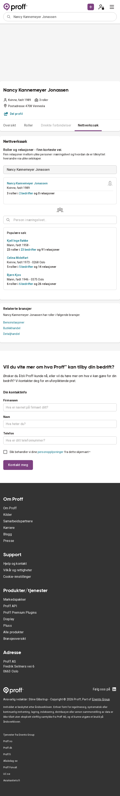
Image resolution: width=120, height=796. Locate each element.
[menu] (112, 7)
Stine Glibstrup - (39, 699)
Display (8, 619)
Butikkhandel (11, 328)
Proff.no (7, 741)
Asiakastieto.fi (11, 780)
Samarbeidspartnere (18, 521)
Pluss (7, 626)
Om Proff (10, 508)
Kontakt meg (18, 465)
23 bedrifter (28, 249)
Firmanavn (10, 400)
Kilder (7, 515)
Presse (8, 541)
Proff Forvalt (10, 767)
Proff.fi (7, 754)
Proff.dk (7, 747)
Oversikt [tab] (9, 125)
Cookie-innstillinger (17, 577)
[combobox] (63, 16)
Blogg (7, 534)
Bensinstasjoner (13, 322)
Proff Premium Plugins (20, 612)
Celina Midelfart (17, 257)
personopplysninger (50, 452)
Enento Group (101, 699)
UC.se (6, 774)
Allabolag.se (10, 760)
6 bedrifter (26, 284)
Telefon (8, 433)
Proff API (10, 606)
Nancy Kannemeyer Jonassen (27, 183)
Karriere (9, 528)
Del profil (13, 114)
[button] (90, 7)
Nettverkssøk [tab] (88, 125)
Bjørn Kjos (14, 275)
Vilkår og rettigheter (17, 570)
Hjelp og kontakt (15, 564)
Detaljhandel (11, 333)
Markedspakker (14, 599)
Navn (6, 416)
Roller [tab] (28, 125)
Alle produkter (13, 632)
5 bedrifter (26, 266)
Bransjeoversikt (14, 639)
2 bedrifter (26, 193)
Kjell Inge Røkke (17, 240)
